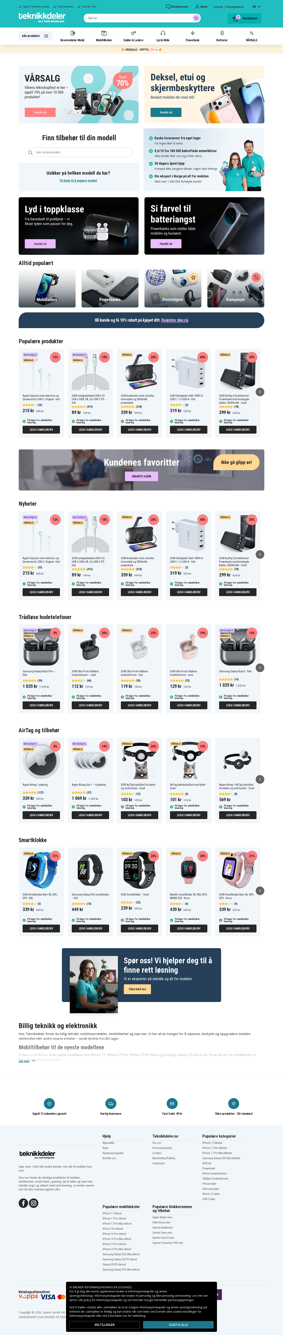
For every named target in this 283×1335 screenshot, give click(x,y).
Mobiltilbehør (104, 36)
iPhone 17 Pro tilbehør (214, 1148)
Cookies (157, 1153)
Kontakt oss (109, 1158)
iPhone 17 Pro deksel (114, 1218)
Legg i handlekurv (41, 429)
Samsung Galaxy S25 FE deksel (120, 1259)
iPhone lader (209, 1183)
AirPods (206, 1163)
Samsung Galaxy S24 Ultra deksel (121, 1269)
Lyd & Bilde (162, 36)
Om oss (157, 1142)
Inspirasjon (159, 1163)
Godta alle (178, 1325)
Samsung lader (210, 1188)
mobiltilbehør (38, 1055)
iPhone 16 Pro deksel (114, 1233)
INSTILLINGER (105, 1325)
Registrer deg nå (174, 320)
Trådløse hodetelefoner (215, 1178)
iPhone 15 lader (211, 1194)
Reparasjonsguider (113, 1153)
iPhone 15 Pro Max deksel (117, 1249)
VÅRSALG (251, 36)
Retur (105, 1148)
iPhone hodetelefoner (214, 1173)
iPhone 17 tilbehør (212, 1142)
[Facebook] (23, 1203)
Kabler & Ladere (133, 36)
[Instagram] (33, 1203)
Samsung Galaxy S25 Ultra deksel (121, 1254)
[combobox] (142, 18)
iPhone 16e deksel (113, 1228)
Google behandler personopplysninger (169, 1300)
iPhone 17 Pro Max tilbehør (217, 1153)
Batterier (222, 36)
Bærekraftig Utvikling (164, 1158)
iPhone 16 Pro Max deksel (117, 1238)
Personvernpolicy (162, 1148)
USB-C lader (208, 1199)
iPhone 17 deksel (112, 1213)
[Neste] (260, 392)
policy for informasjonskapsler (103, 1300)
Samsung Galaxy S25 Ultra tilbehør (221, 1158)
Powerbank (192, 36)
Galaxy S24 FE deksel (114, 1264)
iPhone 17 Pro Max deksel (117, 1223)
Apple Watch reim (162, 1217)
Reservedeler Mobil (72, 36)
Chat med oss (137, 989)
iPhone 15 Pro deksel (114, 1244)
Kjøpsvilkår (108, 1142)
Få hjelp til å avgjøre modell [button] (78, 181)
